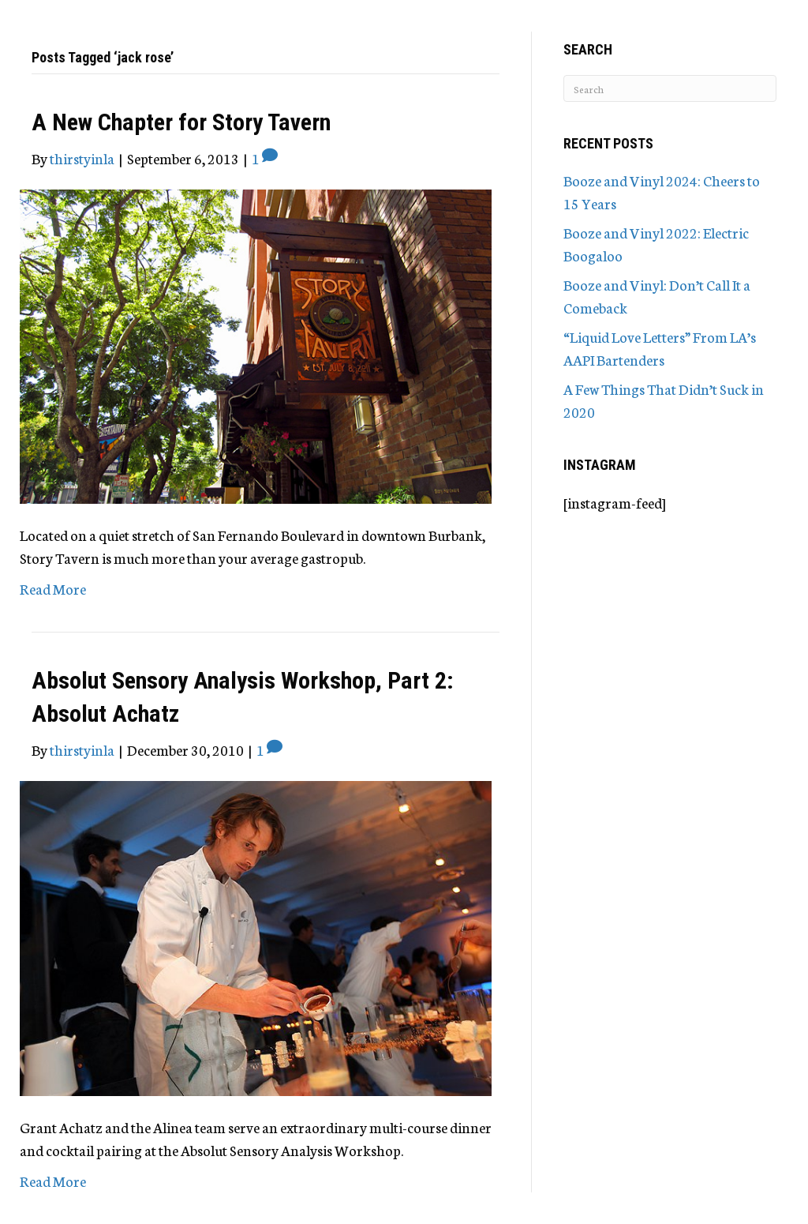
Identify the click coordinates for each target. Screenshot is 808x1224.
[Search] (669, 88)
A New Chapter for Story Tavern (181, 122)
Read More (53, 588)
